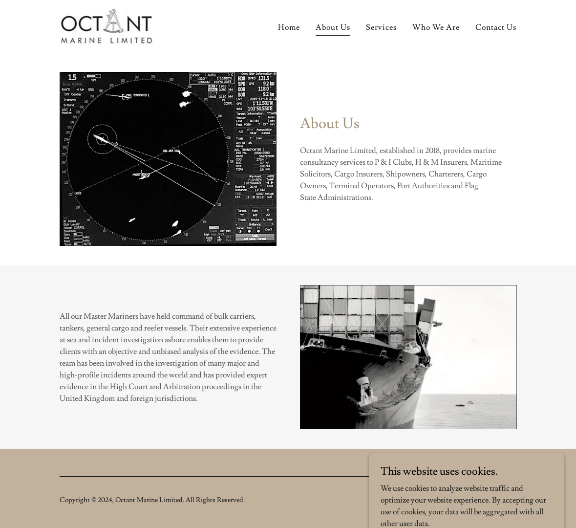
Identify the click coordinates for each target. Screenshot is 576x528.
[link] (108, 24)
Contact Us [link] (495, 27)
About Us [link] (333, 27)
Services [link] (381, 27)
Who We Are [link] (436, 27)
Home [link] (289, 27)
